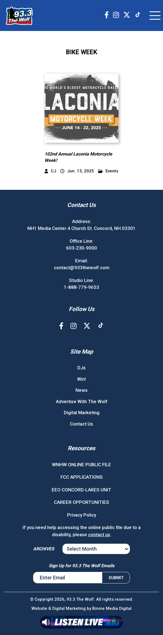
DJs (81, 367)
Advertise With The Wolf (81, 401)
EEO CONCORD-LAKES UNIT (81, 490)
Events (108, 171)
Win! (81, 379)
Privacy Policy (81, 515)
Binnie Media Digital (112, 608)
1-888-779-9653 (81, 287)
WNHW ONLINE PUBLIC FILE (81, 464)
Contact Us (81, 424)
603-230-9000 (81, 248)
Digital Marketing (81, 412)
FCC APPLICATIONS (82, 477)
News (81, 390)
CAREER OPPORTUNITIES (81, 502)
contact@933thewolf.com (81, 267)
